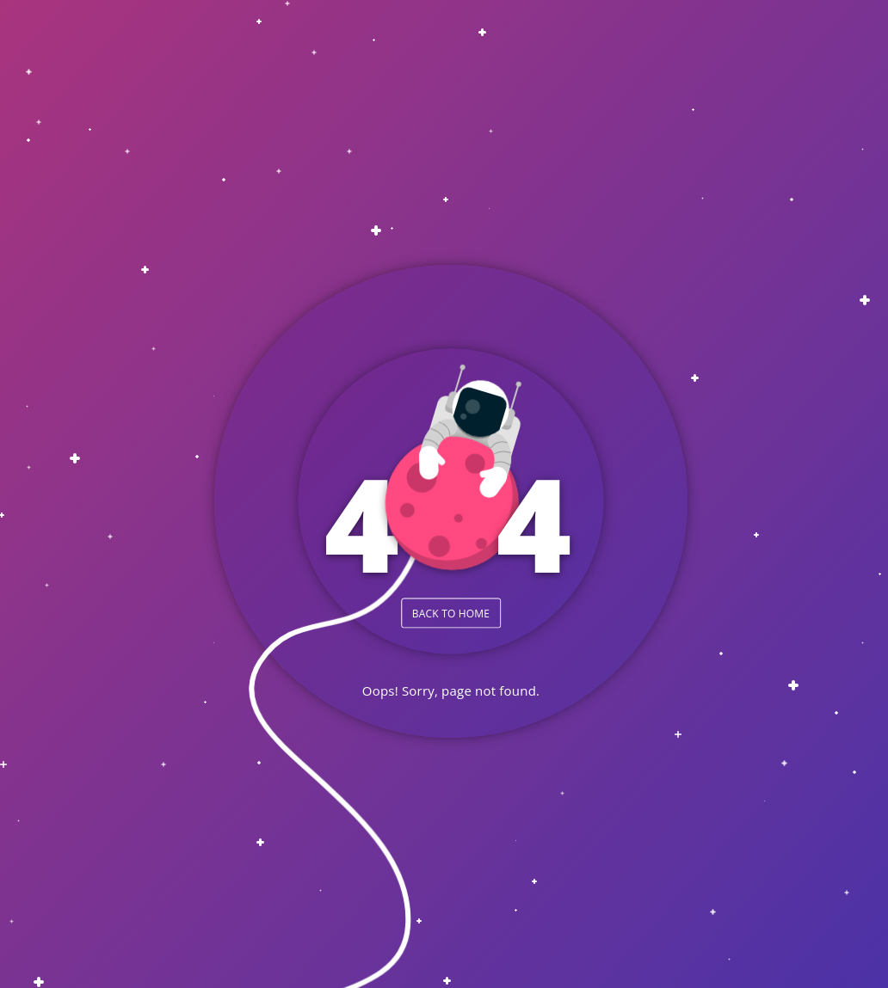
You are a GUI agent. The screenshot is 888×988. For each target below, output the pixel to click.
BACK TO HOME (451, 612)
